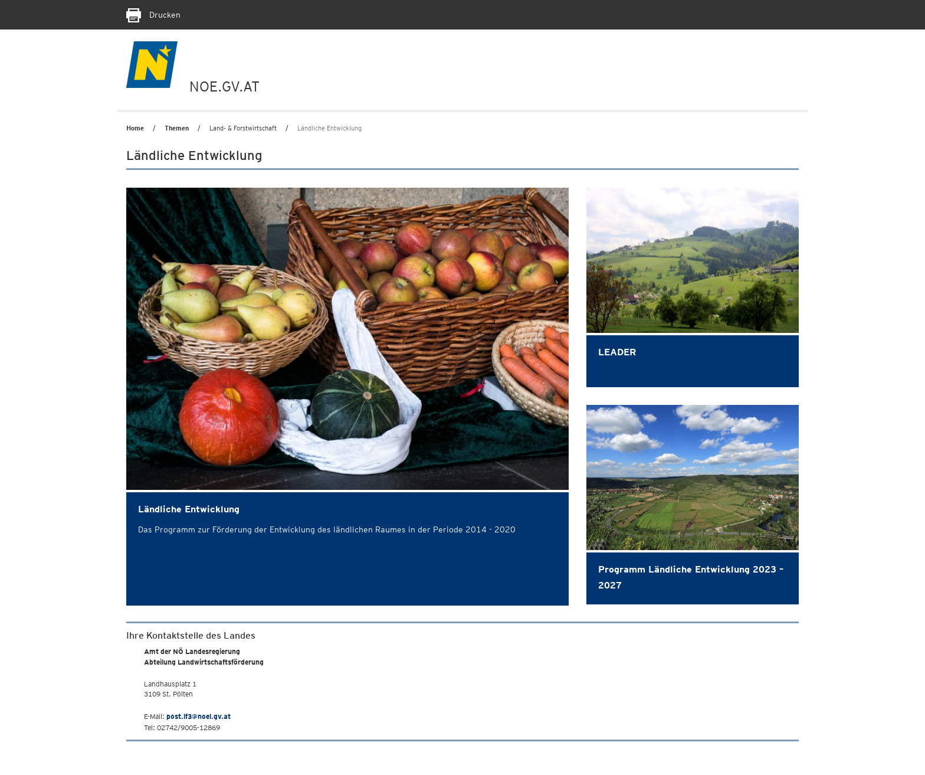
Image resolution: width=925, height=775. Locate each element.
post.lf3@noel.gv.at (198, 716)
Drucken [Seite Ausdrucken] (153, 14)
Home (135, 128)
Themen (177, 128)
